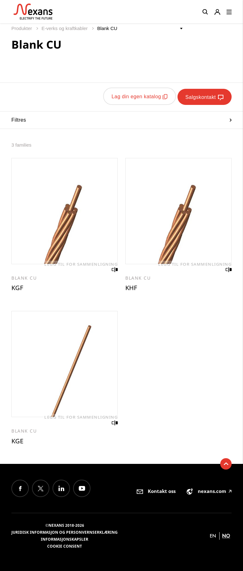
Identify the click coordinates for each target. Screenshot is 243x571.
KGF (17, 286)
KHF (131, 286)
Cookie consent (64, 546)
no (226, 535)
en (213, 535)
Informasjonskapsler (64, 539)
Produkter (22, 28)
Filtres (121, 118)
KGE (17, 440)
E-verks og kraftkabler (65, 28)
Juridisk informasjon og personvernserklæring (64, 532)
